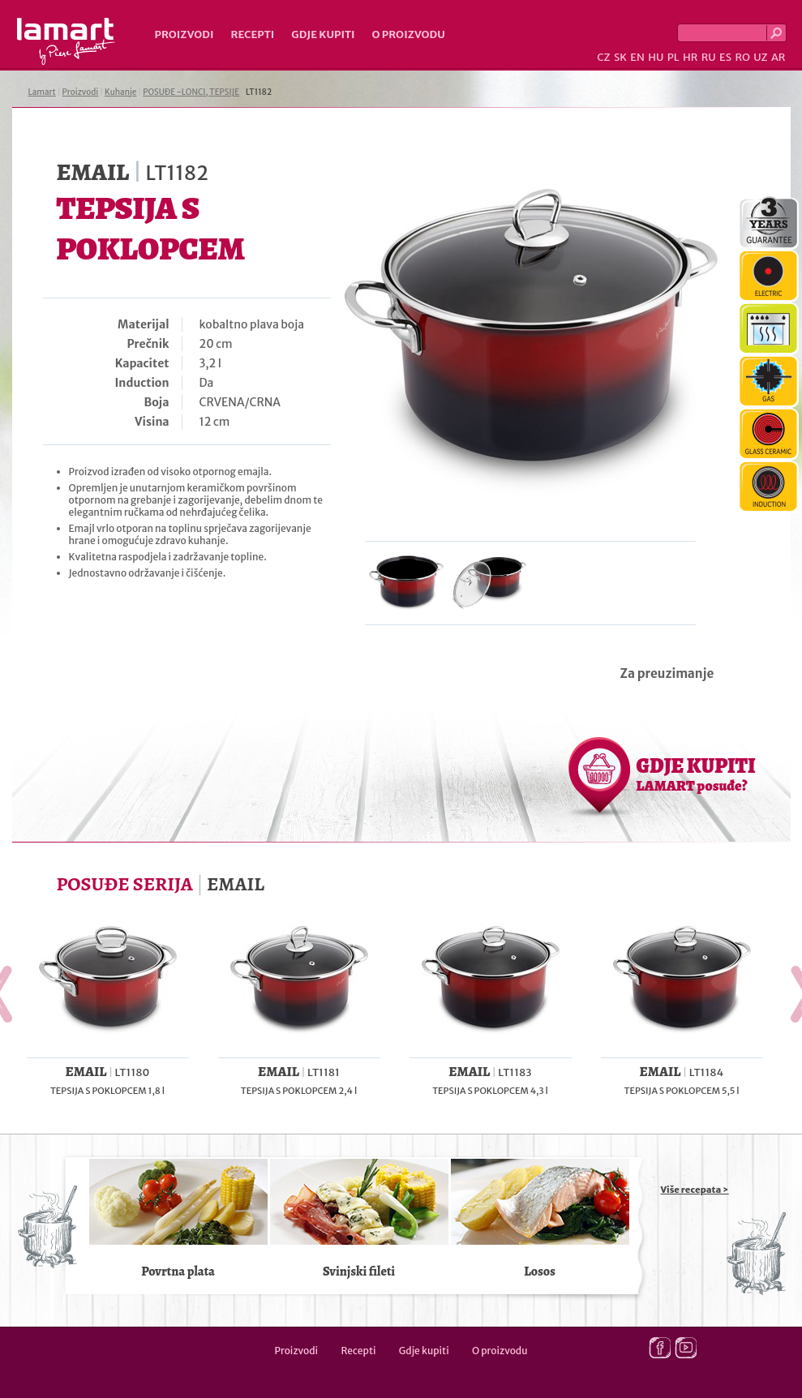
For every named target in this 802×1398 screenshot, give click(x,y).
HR (690, 57)
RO (742, 57)
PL (673, 57)
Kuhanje (120, 92)
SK (620, 57)
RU (708, 57)
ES (725, 57)
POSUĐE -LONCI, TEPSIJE (191, 92)
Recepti (252, 34)
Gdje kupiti (322, 34)
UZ (760, 57)
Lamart (66, 41)
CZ (603, 57)
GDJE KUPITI (696, 773)
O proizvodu (408, 34)
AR (778, 57)
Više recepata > (695, 1189)
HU (655, 57)
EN (637, 57)
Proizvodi (184, 34)
